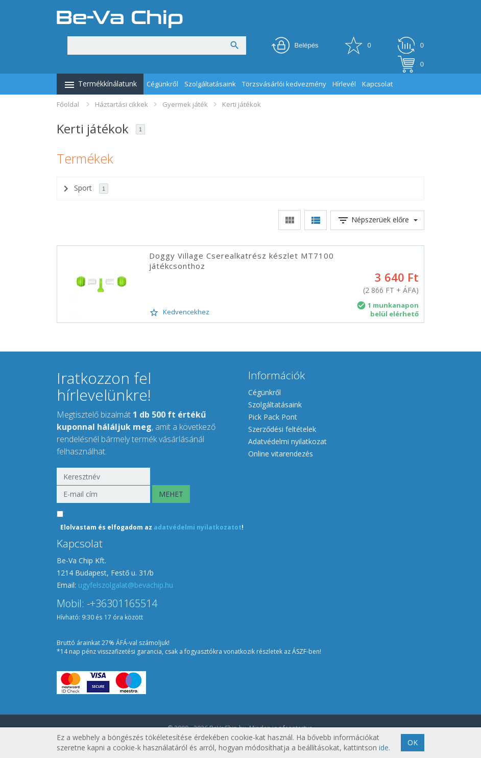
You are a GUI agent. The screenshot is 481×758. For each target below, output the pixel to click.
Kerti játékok (241, 104)
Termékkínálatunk (100, 85)
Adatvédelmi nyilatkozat (287, 441)
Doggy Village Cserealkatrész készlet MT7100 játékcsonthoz (241, 260)
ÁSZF (299, 651)
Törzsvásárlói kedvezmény (284, 83)
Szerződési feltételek (282, 429)
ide (384, 747)
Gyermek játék (185, 104)
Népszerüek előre (377, 220)
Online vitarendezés (280, 453)
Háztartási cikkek (121, 104)
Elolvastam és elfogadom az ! (152, 527)
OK (412, 742)
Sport (84, 188)
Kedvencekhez (179, 312)
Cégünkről (162, 83)
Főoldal (68, 104)
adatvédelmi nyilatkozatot (198, 527)
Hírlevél (344, 83)
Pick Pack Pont (272, 417)
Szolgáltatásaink (210, 83)
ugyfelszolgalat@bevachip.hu (125, 585)
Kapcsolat (377, 83)
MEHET (171, 494)
